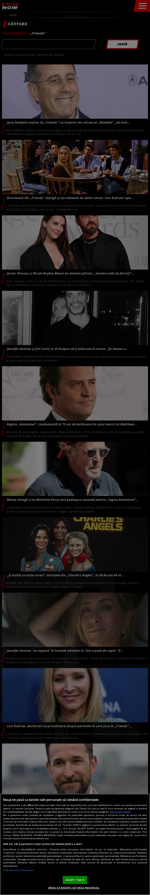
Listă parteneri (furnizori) (18, 870)
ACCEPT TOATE (75, 880)
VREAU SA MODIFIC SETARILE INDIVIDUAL (74, 887)
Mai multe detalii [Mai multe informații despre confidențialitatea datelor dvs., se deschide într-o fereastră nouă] (120, 811)
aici (60, 828)
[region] (75, 844)
